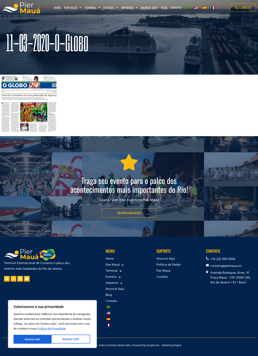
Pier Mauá (72, 7)
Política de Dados (168, 265)
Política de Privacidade (52, 329)
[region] (52, 324)
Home (57, 7)
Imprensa (129, 7)
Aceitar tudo (72, 339)
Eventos (110, 7)
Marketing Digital (171, 345)
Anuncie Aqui (149, 7)
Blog (164, 7)
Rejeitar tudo (32, 339)
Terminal (92, 7)
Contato (176, 7)
